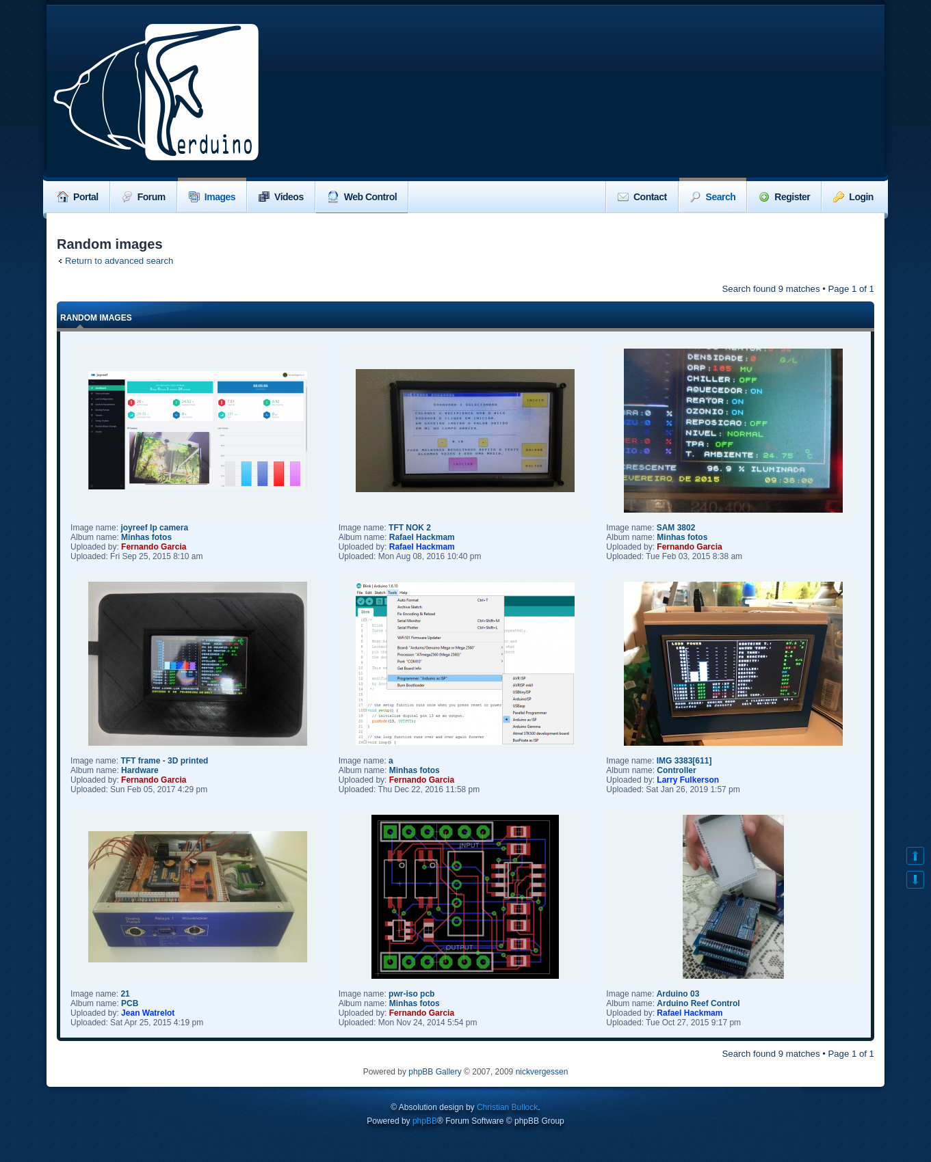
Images (212, 196)
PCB (129, 1003)
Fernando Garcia (153, 547)
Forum (144, 196)
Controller (676, 770)
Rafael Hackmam (422, 537)
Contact (642, 196)
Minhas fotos (146, 537)
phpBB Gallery (434, 1072)
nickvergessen (542, 1072)
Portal (78, 196)
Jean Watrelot (147, 1013)
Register (784, 196)
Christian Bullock (507, 1107)
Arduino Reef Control (698, 1003)
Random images (96, 318)
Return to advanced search (119, 261)
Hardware (140, 770)
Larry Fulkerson (688, 780)
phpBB (424, 1121)
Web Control (362, 197)
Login (853, 196)
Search (713, 196)
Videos (281, 196)
